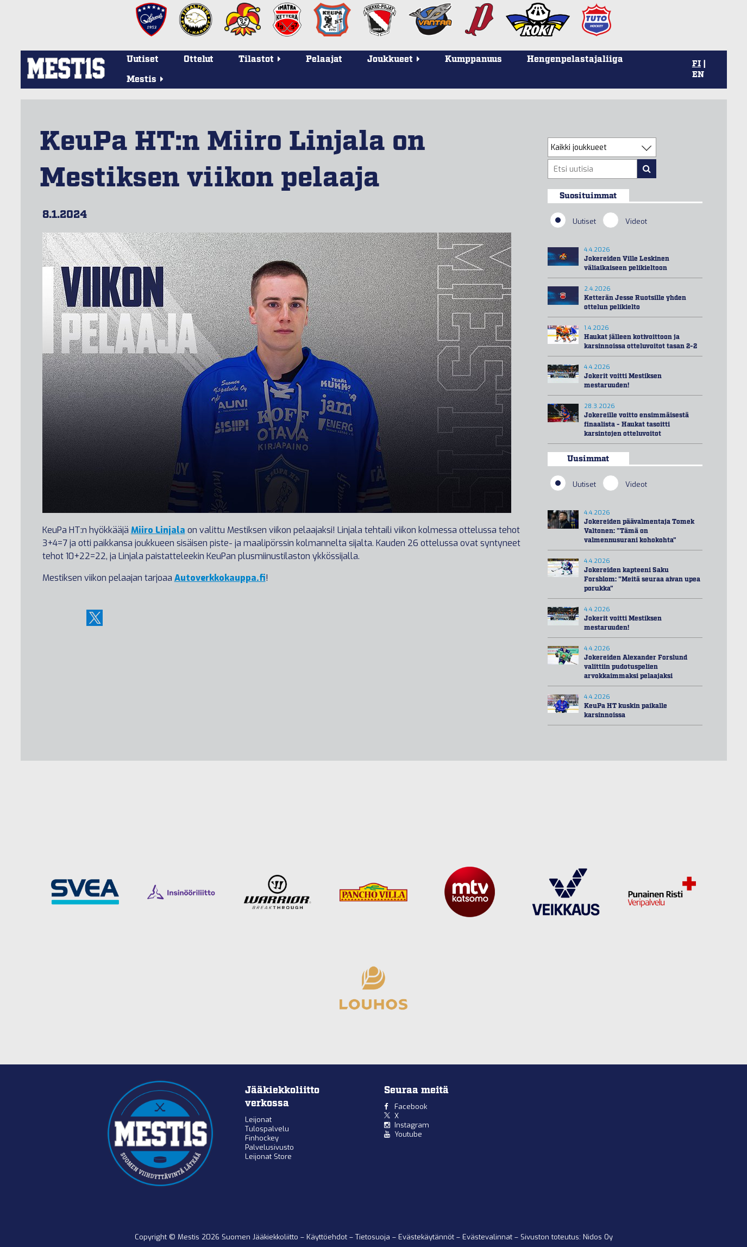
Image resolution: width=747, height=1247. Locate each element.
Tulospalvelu (267, 1128)
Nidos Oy (598, 1237)
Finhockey (262, 1138)
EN (698, 75)
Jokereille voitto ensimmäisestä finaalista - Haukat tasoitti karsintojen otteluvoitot (636, 424)
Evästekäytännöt (427, 1237)
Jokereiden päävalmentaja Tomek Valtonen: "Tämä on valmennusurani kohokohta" (639, 531)
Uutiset (143, 59)
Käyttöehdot (327, 1237)
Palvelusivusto (269, 1147)
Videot (624, 221)
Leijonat (258, 1119)
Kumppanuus (473, 59)
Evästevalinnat (487, 1237)
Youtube (408, 1134)
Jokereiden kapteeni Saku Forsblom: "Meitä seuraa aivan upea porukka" (642, 579)
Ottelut (199, 59)
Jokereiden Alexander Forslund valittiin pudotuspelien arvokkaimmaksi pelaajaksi (635, 667)
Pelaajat (324, 59)
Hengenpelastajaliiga (575, 59)
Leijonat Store (268, 1156)
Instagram (411, 1125)
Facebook (410, 1106)
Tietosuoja (373, 1237)
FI (696, 64)
